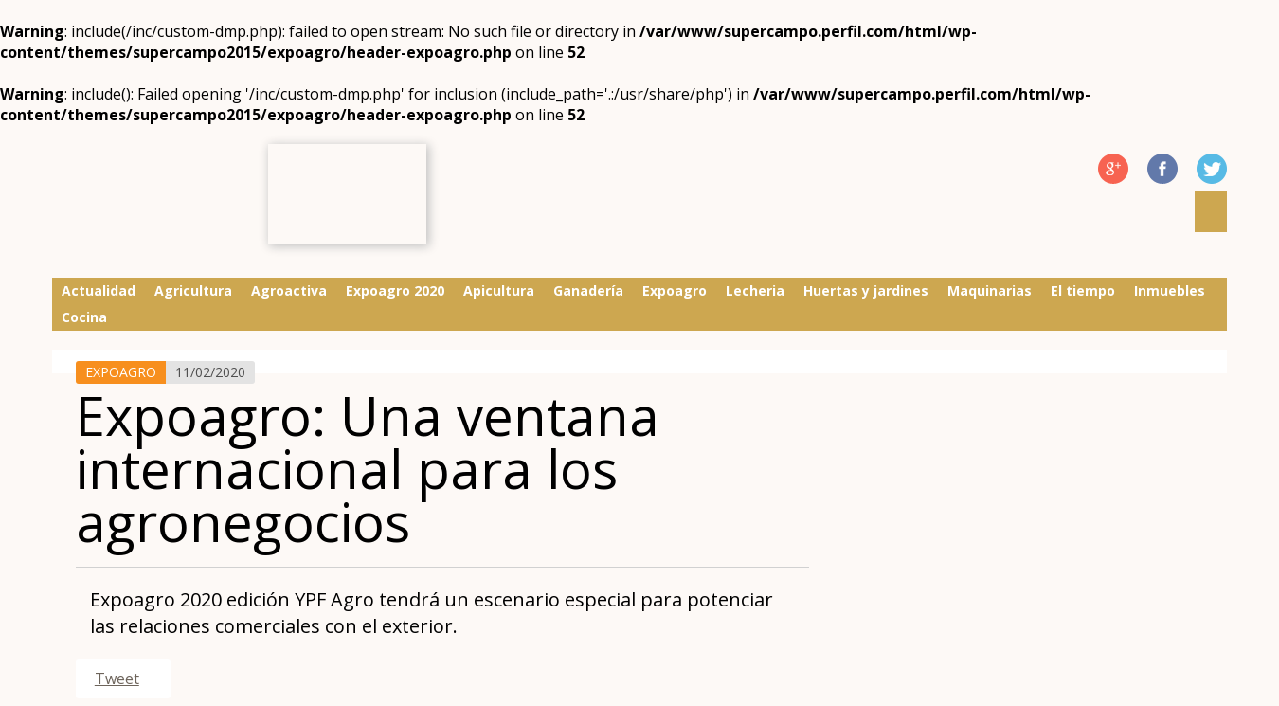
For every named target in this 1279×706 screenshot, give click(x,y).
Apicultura (498, 290)
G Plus (1113, 169)
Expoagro (674, 290)
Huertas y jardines (865, 290)
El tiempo (1083, 290)
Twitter (1212, 169)
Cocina (84, 317)
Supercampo (153, 196)
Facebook (1162, 169)
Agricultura (193, 290)
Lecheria (755, 290)
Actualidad (98, 290)
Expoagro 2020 (395, 290)
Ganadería (588, 290)
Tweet (117, 678)
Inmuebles (1169, 290)
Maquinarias (989, 290)
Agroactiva (289, 290)
